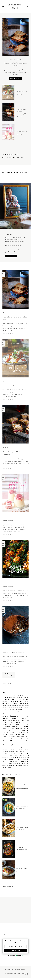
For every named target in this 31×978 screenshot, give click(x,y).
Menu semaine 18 (22, 131)
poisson (26, 745)
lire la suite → (7, 333)
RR (28, 759)
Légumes (26, 726)
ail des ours (11, 695)
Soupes (23, 763)
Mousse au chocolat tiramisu (13, 653)
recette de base (15, 749)
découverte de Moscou (10, 713)
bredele (10, 701)
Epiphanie (13, 718)
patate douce (13, 739)
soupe (18, 763)
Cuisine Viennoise (23, 712)
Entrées (5, 718)
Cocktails (26, 703)
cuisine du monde (15, 710)
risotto (23, 759)
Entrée (27, 716)
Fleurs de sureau (14, 720)
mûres (16, 730)
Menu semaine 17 (8, 587)
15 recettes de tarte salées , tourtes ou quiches (22, 786)
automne (26, 699)
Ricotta (17, 759)
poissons (5, 747)
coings (4, 705)
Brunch (15, 701)
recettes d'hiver (7, 755)
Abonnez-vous (15, 950)
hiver (17, 724)
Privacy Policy (9, 969)
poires (20, 745)
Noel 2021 (15, 732)
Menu (3, 381)
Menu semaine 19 (22, 92)
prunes (27, 747)
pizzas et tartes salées (21, 743)
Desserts (5, 447)
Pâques (4, 739)
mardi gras (11, 728)
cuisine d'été (18, 707)
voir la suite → (23, 172)
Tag (28, 763)
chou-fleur (13, 703)
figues (4, 720)
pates (21, 739)
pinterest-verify (7, 743)
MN (28, 728)
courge (9, 705)
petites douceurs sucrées (19, 741)
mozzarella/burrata (8, 730)
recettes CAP (13, 751)
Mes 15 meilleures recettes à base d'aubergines (21, 870)
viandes (19, 765)
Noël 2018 (22, 730)
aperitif (5, 697)
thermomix (5, 765)
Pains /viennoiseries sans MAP (15, 737)
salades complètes (8, 761)
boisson (4, 701)
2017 (3, 695)
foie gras (25, 720)
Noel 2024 (23, 157)
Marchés (4, 728)
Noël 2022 (22, 732)
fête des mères (23, 718)
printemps (20, 747)
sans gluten (25, 761)
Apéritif (12, 697)
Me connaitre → (11, 256)
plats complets (9, 745)
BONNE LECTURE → (15, 78)
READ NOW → (20, 94)
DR (21, 716)
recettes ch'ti (24, 751)
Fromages (11, 722)
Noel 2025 (8, 157)
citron (20, 703)
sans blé (17, 761)
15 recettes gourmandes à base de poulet (21, 849)
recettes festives (14, 757)
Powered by (15, 955)
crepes (10, 707)
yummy (9, 767)
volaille (26, 765)
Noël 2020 (9, 732)
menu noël (16, 157)
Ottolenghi (25, 734)
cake (3, 312)
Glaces (18, 722)
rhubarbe (10, 759)
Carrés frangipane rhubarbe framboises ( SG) (22, 111)
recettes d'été (23, 753)
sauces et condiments (9, 763)
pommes (13, 747)
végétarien (12, 765)
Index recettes (16, 726)
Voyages (4, 767)
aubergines (18, 699)
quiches (4, 749)
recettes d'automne (9, 753)
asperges (20, 697)
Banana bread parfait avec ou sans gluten (15, 64)
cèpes (27, 701)
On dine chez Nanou (14, 973)
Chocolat (5, 648)
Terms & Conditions (20, 969)
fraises (4, 722)
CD (23, 701)
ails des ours (23, 695)
